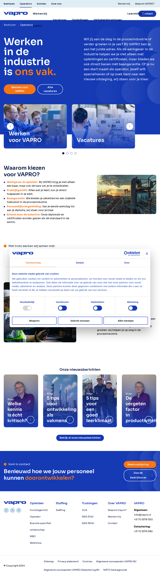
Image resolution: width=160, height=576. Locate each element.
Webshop (36, 542)
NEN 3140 (87, 516)
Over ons (56, 3)
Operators (26, 3)
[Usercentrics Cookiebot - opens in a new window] (126, 253)
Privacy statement (68, 561)
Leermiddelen (137, 13)
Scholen (41, 3)
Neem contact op (138, 464)
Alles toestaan (126, 320)
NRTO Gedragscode (115, 569)
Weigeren (34, 320)
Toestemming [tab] (33, 262)
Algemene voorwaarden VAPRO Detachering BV (72, 569)
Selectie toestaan (80, 320)
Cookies (87, 561)
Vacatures (59, 20)
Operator (35, 516)
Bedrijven (9, 3)
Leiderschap (37, 529)
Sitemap (49, 561)
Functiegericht (39, 510)
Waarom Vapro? (117, 510)
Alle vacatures (50, 89)
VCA (84, 510)
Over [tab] (127, 262)
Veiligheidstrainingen (108, 20)
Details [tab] (80, 262)
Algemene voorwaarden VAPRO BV (116, 561)
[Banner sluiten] (147, 254)
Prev (13, 125)
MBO (33, 536)
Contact (147, 13)
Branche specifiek (40, 523)
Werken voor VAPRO (19, 89)
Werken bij (114, 516)
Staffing (60, 510)
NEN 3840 (88, 523)
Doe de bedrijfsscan (138, 475)
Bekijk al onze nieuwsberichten (80, 437)
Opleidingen (80, 20)
